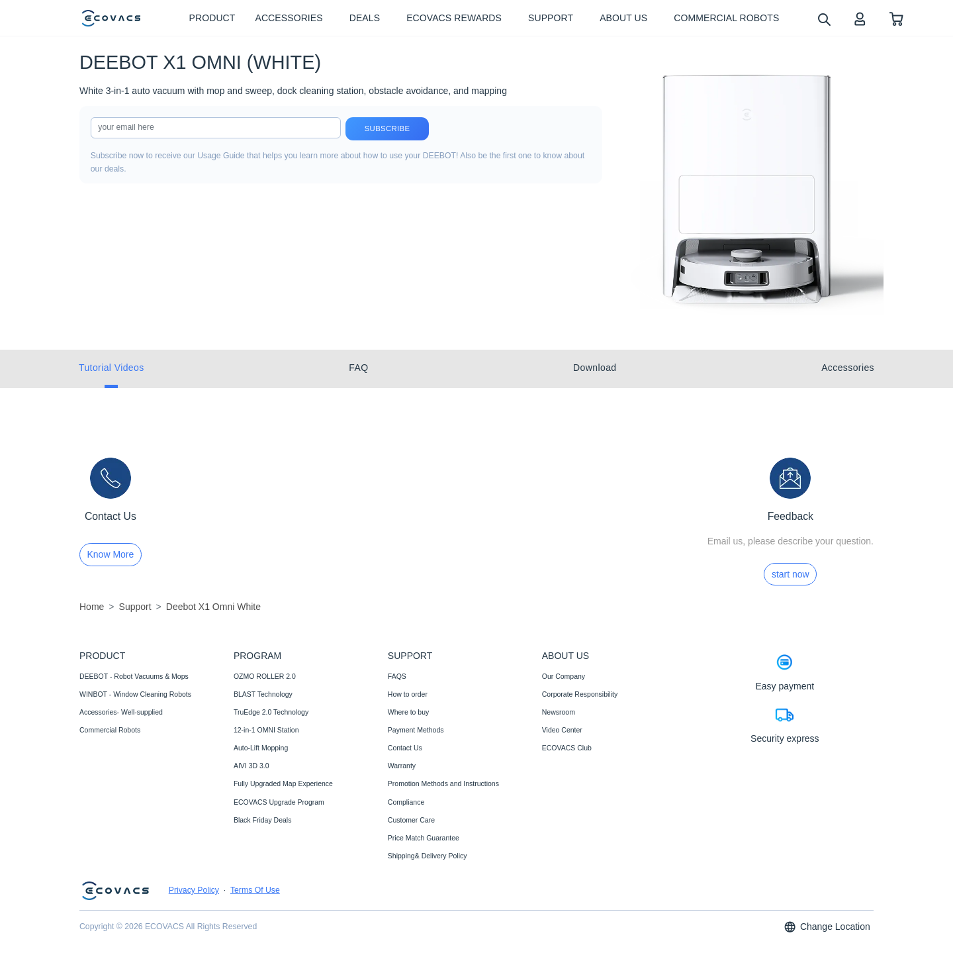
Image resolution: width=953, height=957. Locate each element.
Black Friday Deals (263, 820)
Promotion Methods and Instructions (443, 783)
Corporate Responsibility (579, 694)
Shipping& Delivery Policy (427, 856)
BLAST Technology (263, 694)
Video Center (562, 730)
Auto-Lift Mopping (261, 748)
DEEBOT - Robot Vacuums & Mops (134, 676)
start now (790, 574)
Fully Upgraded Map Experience (283, 783)
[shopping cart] (896, 18)
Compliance (406, 802)
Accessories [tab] (847, 367)
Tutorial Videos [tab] (111, 367)
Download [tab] (594, 367)
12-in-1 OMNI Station (266, 730)
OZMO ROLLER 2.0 (265, 676)
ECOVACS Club (567, 748)
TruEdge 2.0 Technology (271, 712)
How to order (408, 694)
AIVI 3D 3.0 (251, 766)
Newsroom (558, 712)
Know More (110, 554)
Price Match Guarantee (423, 838)
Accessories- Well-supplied (121, 712)
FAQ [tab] (358, 367)
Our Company (563, 676)
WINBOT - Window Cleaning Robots (135, 694)
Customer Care (411, 820)
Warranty (402, 766)
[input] (216, 127)
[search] (823, 19)
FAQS (397, 676)
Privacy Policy (194, 890)
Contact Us (405, 748)
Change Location (827, 927)
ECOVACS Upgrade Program (279, 802)
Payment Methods (416, 730)
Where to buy (408, 712)
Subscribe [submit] (387, 128)
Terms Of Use (255, 890)
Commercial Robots (109, 730)
